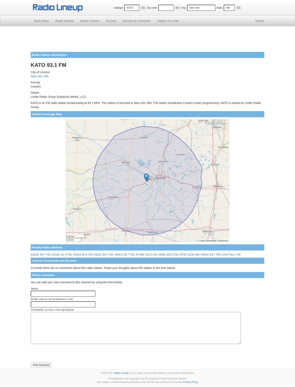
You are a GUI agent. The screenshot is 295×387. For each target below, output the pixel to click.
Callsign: (118, 7)
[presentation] (62, 353)
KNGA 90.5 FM (82, 254)
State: (219, 7)
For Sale (168, 21)
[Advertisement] (147, 40)
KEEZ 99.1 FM (103, 254)
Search (259, 21)
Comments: (52, 309)
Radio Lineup (121, 373)
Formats (111, 21)
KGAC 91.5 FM (61, 254)
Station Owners (90, 21)
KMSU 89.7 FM (210, 254)
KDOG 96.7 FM (40, 254)
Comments (137, 21)
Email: (52, 299)
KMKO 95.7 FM (124, 254)
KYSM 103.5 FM (146, 254)
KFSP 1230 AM (189, 254)
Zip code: (152, 7)
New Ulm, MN (39, 76)
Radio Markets (64, 21)
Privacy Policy (190, 382)
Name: (35, 288)
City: (183, 7)
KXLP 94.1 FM (231, 254)
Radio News (41, 21)
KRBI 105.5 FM (168, 254)
